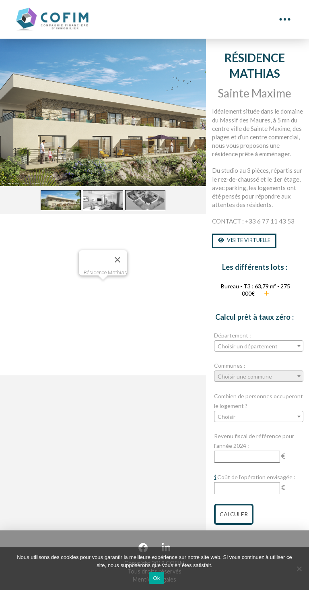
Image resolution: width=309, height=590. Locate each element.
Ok (156, 578)
